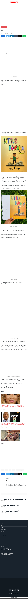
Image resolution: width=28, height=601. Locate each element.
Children (13, 470)
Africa (3, 470)
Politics (2, 527)
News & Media (4, 26)
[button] (1, 2)
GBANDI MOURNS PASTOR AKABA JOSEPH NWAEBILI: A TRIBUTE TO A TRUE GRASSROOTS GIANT (14, 504)
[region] (14, 13)
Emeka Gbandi (6, 32)
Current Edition (3, 529)
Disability (17, 470)
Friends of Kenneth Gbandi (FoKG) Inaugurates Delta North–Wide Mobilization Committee (13, 510)
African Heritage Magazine (15, 593)
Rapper (22, 470)
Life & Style (3, 538)
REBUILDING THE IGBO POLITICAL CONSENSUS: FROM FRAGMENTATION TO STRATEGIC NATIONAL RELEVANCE (14, 498)
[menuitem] (14, 402)
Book (10, 470)
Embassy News (3, 533)
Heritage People (3, 535)
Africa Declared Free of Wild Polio (7, 441)
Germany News (3, 536)
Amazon (6, 470)
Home (2, 24)
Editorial (2, 531)
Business (2, 525)
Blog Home (5, 24)
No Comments (6, 33)
